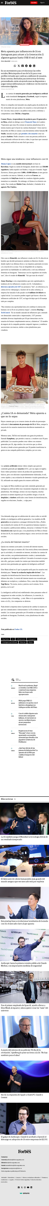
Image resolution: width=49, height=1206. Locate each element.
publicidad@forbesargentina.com (15, 1159)
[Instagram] (25, 1187)
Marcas (22, 642)
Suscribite (34, 2)
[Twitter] (22, 1187)
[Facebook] (19, 1187)
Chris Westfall (5, 61)
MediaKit (4, 1177)
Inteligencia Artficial (9, 642)
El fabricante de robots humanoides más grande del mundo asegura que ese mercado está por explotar (23, 880)
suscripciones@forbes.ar (15, 1168)
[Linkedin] (31, 1187)
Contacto (18, 1177)
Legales (11, 1179)
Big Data (5, 639)
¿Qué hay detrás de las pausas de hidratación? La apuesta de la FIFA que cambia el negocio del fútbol (28, 752)
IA (13, 639)
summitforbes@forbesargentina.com (15, 1165)
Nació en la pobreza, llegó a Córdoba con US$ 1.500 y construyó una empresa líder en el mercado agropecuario (28, 690)
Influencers (21, 639)
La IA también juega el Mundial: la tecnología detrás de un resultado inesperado (24, 838)
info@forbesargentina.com (13, 1162)
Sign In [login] (42, 2)
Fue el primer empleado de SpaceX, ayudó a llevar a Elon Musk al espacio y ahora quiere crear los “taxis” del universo (24, 1008)
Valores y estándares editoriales (31, 1177)
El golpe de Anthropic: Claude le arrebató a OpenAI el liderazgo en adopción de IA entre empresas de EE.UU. (24, 1138)
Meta (30, 642)
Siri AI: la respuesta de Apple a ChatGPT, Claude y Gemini (22, 1096)
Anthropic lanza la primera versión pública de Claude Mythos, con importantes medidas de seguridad (24, 964)
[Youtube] (28, 1187)
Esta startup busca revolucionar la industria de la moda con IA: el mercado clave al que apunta (24, 922)
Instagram (32, 639)
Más (27, 679)
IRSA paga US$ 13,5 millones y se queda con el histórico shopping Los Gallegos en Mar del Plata (28, 704)
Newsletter (11, 1177)
